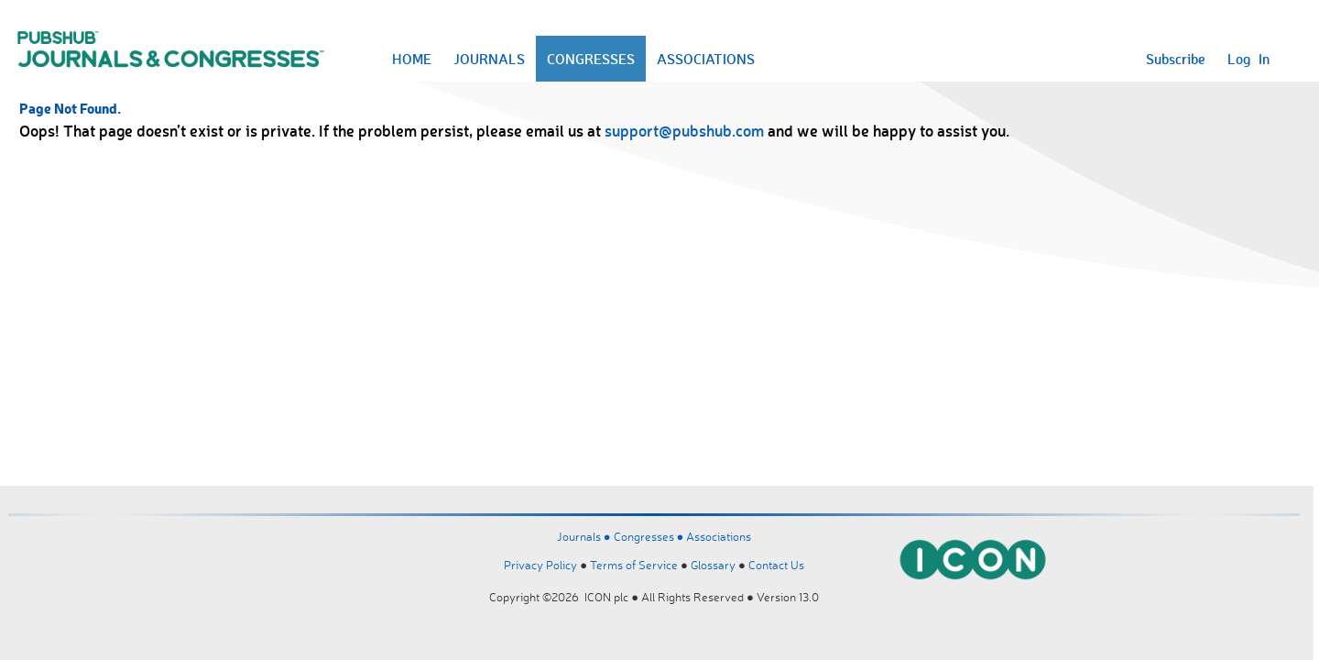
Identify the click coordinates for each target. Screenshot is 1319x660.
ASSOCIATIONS (706, 59)
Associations (718, 536)
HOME (411, 59)
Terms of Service (634, 564)
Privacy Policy (540, 564)
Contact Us (776, 564)
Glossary (713, 564)
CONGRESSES (591, 59)
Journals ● (585, 536)
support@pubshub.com (684, 130)
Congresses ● (650, 536)
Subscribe (1175, 59)
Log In (1248, 59)
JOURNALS (489, 59)
